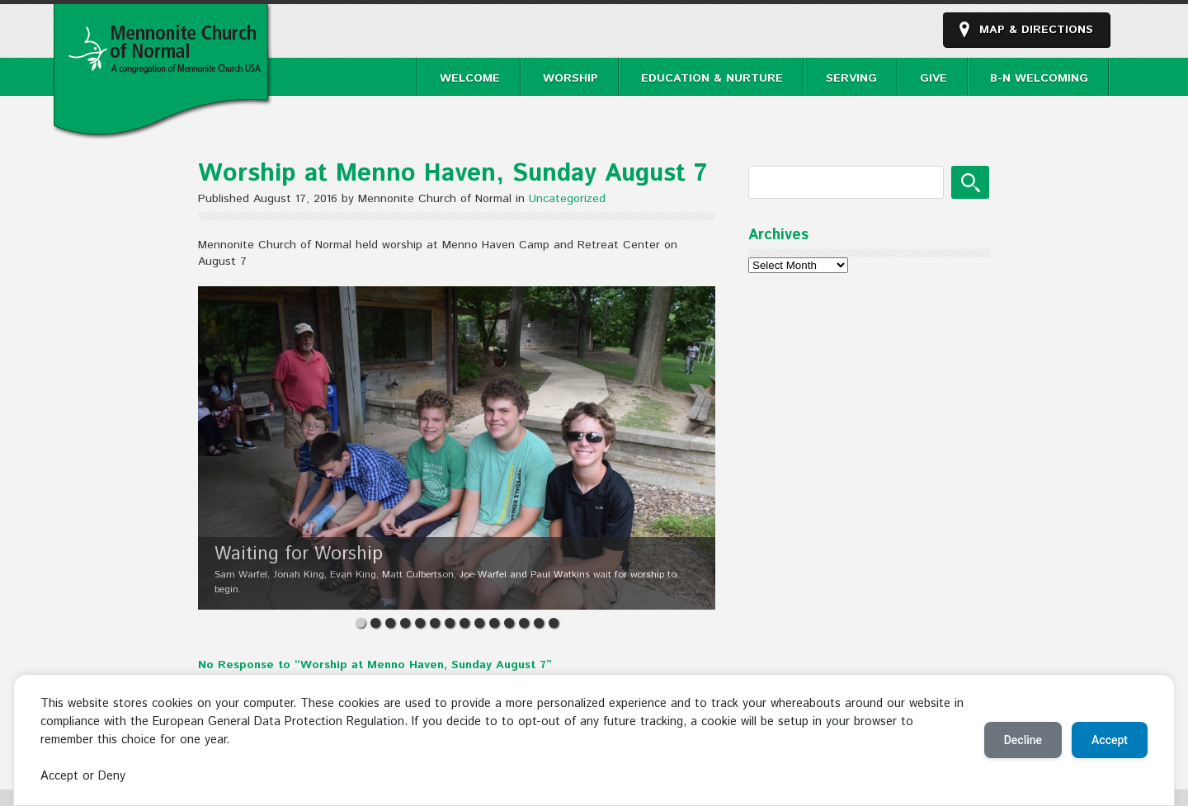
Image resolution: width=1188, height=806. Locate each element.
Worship (570, 78)
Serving (851, 78)
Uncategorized (567, 199)
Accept (1109, 740)
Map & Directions (1036, 29)
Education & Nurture (712, 78)
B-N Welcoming (1039, 78)
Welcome (470, 78)
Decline (1023, 740)
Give (933, 78)
